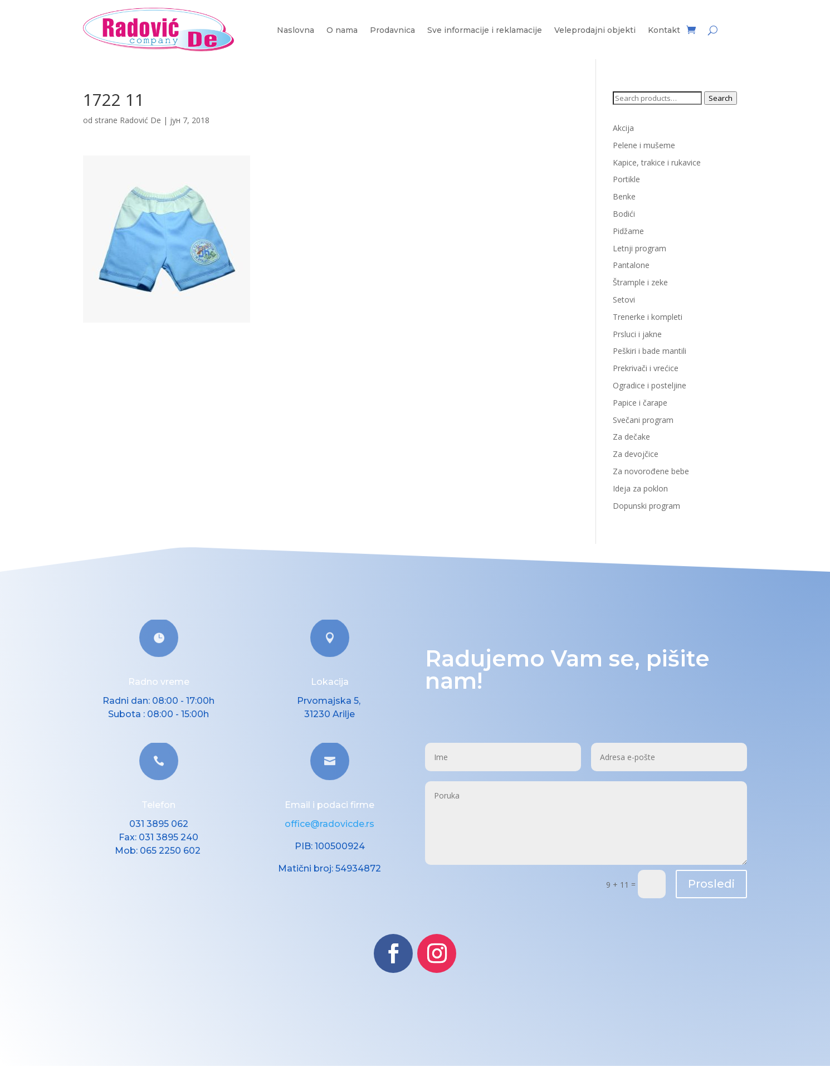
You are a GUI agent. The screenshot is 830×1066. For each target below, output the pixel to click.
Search (721, 98)
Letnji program (639, 248)
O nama (342, 30)
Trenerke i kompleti (647, 316)
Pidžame (628, 231)
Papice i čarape (640, 402)
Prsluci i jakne (637, 334)
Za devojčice (635, 454)
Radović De (140, 120)
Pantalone (631, 265)
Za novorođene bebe (651, 471)
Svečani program (643, 420)
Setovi (624, 299)
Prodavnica (392, 30)
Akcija (623, 128)
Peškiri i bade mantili (649, 350)
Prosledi (711, 883)
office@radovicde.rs (329, 824)
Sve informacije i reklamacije (484, 30)
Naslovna (295, 30)
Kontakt (664, 30)
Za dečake (631, 436)
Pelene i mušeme (644, 145)
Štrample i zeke (640, 282)
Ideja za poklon (640, 488)
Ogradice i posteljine (649, 385)
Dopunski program (646, 505)
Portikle (626, 179)
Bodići (624, 213)
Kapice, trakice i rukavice (657, 162)
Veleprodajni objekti (595, 30)
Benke (624, 196)
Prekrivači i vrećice (645, 368)
